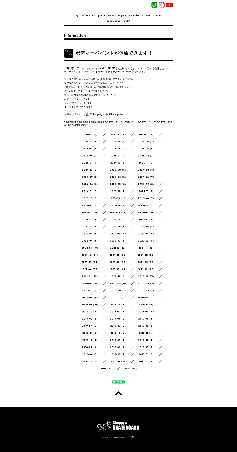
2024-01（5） (90, 191)
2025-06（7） (118, 148)
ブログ (126, 21)
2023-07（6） (90, 205)
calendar (134, 15)
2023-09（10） (118, 198)
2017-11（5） (118, 361)
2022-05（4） (146, 233)
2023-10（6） (90, 198)
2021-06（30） (118, 262)
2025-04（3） (90, 155)
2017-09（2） (104, 368)
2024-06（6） (118, 177)
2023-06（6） (118, 205)
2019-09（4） (118, 311)
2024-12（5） (118, 162)
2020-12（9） (118, 276)
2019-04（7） (90, 326)
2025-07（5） (90, 148)
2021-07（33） (90, 262)
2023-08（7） (146, 198)
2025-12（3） (118, 134)
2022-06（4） (118, 233)
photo (101, 15)
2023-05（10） (147, 205)
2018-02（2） (118, 354)
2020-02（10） (147, 297)
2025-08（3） (146, 141)
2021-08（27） (147, 255)
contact (158, 15)
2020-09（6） (118, 283)
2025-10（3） (90, 141)
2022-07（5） (90, 233)
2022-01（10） (90, 248)
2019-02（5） (146, 326)
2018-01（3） (147, 354)
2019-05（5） (146, 318)
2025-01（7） (90, 162)
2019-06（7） (118, 318)
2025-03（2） (118, 155)
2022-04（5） (90, 240)
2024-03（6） (118, 184)
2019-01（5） (90, 333)
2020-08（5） (146, 283)
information (88, 15)
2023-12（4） (118, 191)
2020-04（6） (90, 297)
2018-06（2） (118, 347)
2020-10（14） (90, 283)
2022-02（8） (146, 240)
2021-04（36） (90, 269)
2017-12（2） (90, 361)
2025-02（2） (146, 155)
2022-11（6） (146, 219)
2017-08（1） (133, 368)
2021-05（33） (147, 262)
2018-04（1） (90, 354)
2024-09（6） (118, 170)
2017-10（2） (146, 361)
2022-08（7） (146, 226)
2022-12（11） (118, 219)
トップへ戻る (118, 393)
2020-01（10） (90, 304)
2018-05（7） (146, 347)
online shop (113, 21)
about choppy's (117, 15)
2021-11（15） (146, 248)
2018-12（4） (118, 333)
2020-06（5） (118, 290)
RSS (132, 437)
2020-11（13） (146, 276)
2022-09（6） (118, 226)
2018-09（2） (118, 340)
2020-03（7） (118, 297)
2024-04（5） (90, 184)
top (76, 15)
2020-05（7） (146, 290)
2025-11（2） (146, 134)
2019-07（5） (90, 318)
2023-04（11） (90, 212)
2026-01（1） (90, 134)
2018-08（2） (146, 340)
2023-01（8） (90, 219)
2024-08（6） (146, 170)
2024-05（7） (146, 177)
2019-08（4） (146, 311)
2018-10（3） (90, 340)
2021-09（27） (118, 255)
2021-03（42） (118, 269)
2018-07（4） (90, 347)
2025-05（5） (146, 148)
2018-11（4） (146, 333)
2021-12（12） (118, 248)
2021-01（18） (90, 276)
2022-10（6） (90, 226)
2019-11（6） (146, 304)
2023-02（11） (146, 212)
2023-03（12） (118, 212)
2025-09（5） (118, 141)
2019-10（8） (90, 311)
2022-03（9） (118, 240)
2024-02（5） (146, 184)
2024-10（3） (90, 170)
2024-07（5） (90, 177)
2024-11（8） (146, 162)
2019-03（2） (118, 326)
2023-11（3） (146, 191)
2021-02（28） (147, 269)
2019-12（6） (118, 304)
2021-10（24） (90, 255)
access (146, 15)
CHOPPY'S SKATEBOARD (115, 437)
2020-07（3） (90, 290)
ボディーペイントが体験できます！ (114, 53)
